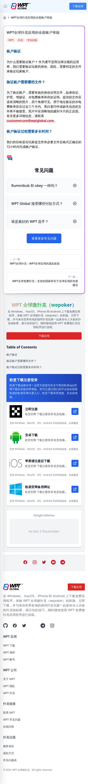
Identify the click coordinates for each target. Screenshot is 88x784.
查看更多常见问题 (44, 238)
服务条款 (8, 746)
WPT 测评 (9, 652)
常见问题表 (10, 760)
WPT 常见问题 (11, 719)
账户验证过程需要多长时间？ (24, 367)
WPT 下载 (9, 645)
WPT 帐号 (9, 659)
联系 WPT (9, 712)
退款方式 (8, 753)
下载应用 (77, 6)
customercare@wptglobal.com (30, 120)
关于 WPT (9, 679)
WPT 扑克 (9, 693)
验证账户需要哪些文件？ (21, 361)
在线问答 (8, 726)
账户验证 (11, 354)
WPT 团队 (9, 686)
